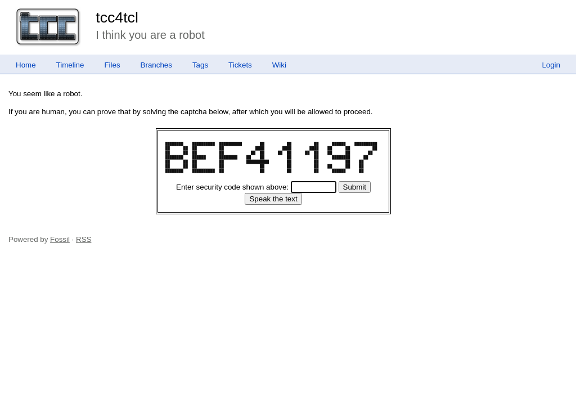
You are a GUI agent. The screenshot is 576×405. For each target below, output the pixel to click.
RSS (83, 239)
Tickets (240, 65)
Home (26, 65)
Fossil (60, 239)
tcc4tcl (117, 17)
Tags (200, 65)
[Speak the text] (273, 199)
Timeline (70, 65)
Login (551, 65)
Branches (156, 65)
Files (112, 65)
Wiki (279, 65)
